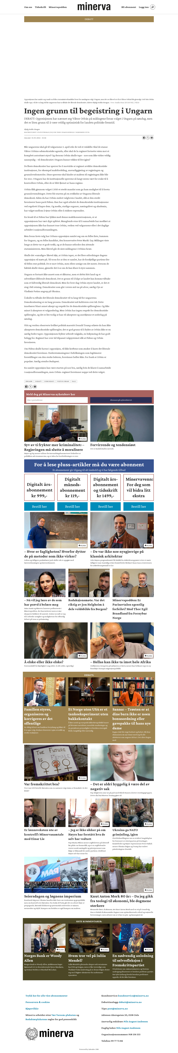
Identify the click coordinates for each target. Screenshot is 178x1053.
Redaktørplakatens (36, 1019)
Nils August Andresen (136, 1021)
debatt (38, 381)
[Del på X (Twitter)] (148, 138)
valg (74, 381)
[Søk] (152, 7)
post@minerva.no (117, 1008)
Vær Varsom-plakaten (64, 1015)
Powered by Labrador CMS (89, 1049)
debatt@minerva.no (130, 1002)
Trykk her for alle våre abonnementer (46, 995)
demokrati (49, 381)
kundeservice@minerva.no (133, 995)
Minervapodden (58, 7)
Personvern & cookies (38, 1002)
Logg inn (144, 7)
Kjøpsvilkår (32, 1008)
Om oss (28, 7)
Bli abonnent (128, 7)
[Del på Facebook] (144, 138)
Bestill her (39, 506)
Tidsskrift (40, 7)
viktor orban (63, 381)
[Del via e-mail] (152, 138)
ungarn (29, 381)
